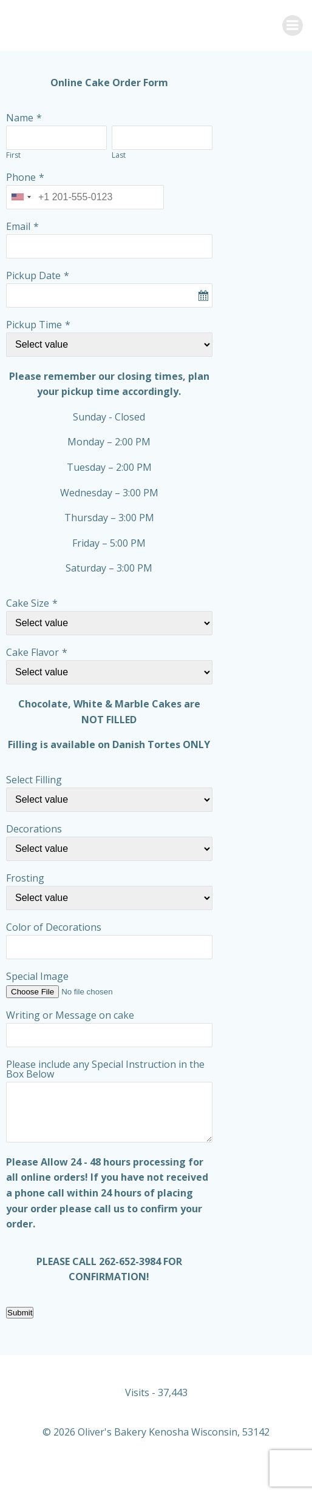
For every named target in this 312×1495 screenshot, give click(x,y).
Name (19, 117)
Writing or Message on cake (70, 1015)
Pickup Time (34, 324)
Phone (21, 177)
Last (119, 155)
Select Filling (34, 779)
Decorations (34, 828)
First (13, 155)
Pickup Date (33, 275)
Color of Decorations (53, 927)
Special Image (37, 976)
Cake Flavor (32, 652)
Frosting (25, 878)
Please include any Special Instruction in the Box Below (105, 1069)
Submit (19, 1312)
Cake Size (27, 603)
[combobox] (21, 197)
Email (18, 226)
